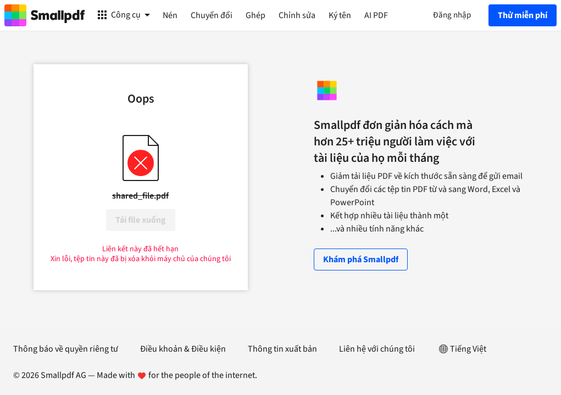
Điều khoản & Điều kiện (183, 349)
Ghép (255, 15)
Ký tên (340, 15)
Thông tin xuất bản (282, 349)
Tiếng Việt (461, 349)
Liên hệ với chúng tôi (377, 349)
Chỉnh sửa (297, 15)
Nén (170, 15)
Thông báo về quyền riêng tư (65, 349)
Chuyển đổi (211, 15)
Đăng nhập (452, 15)
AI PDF (376, 15)
